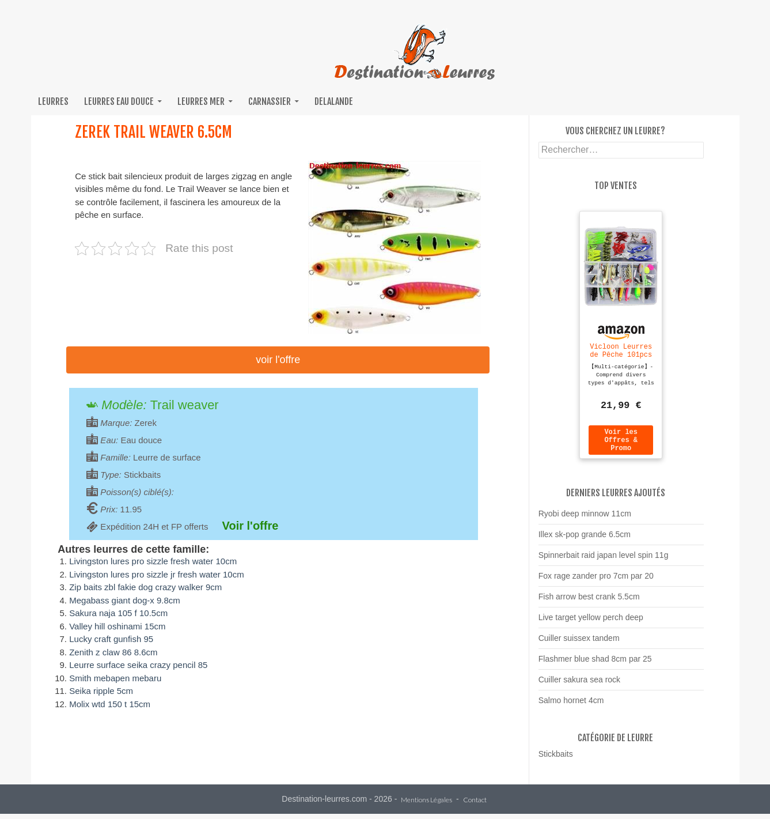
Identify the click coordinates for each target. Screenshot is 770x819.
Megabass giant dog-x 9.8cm (124, 600)
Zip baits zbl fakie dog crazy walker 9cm (145, 587)
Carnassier (269, 101)
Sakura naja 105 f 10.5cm (118, 613)
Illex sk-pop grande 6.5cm (584, 539)
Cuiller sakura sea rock (579, 684)
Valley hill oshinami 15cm (117, 626)
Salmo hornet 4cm (571, 705)
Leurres (53, 101)
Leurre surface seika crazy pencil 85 (138, 665)
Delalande (333, 101)
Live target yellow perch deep (590, 622)
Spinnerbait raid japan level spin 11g (603, 560)
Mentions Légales (426, 805)
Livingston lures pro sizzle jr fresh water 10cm (156, 574)
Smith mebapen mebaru (115, 678)
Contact (475, 805)
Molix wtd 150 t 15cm (109, 704)
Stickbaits (555, 759)
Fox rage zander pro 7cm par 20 (596, 581)
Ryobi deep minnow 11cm (584, 518)
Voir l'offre (278, 359)
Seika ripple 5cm (101, 691)
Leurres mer (201, 101)
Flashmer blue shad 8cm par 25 (595, 664)
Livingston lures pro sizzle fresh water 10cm (153, 561)
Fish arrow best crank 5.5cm (589, 601)
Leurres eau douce (119, 101)
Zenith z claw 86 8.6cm (113, 652)
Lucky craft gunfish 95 (111, 639)
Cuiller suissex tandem (579, 643)
